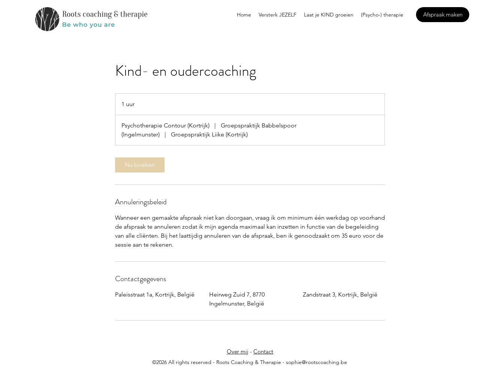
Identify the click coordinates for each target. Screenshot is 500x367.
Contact (263, 351)
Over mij (238, 351)
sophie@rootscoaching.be (316, 362)
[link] (140, 164)
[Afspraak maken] (442, 14)
